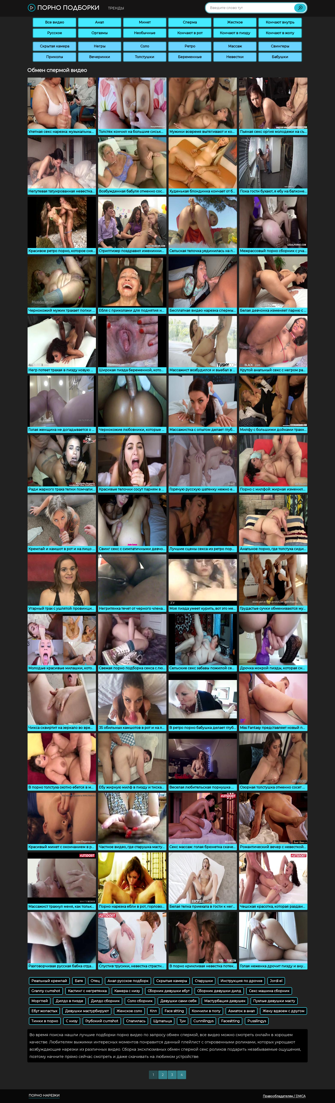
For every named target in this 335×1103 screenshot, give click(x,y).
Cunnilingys (203, 1021)
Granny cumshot (45, 991)
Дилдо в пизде (69, 1001)
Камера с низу (127, 991)
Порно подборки (63, 8)
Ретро (190, 46)
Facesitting (230, 1021)
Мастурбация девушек (224, 1001)
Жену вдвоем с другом (283, 1011)
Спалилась (135, 1021)
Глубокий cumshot (101, 1021)
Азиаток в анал (241, 1011)
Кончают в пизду (235, 33)
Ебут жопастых (44, 1011)
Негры (100, 46)
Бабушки (280, 57)
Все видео (54, 22)
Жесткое (235, 22)
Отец (95, 981)
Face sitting (174, 1011)
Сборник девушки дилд (219, 991)
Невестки (235, 57)
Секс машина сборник (269, 991)
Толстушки (144, 57)
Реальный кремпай (49, 981)
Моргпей (39, 1001)
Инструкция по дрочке (241, 981)
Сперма (190, 22)
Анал (99, 22)
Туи (182, 1021)
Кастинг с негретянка (87, 991)
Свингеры (280, 46)
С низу (72, 1021)
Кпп (153, 1011)
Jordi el (276, 981)
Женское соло (129, 1011)
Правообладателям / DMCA (284, 1096)
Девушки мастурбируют (87, 1011)
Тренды (116, 8)
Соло (144, 46)
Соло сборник (140, 1001)
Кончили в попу (206, 1011)
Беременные (190, 57)
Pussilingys (256, 1021)
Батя (79, 981)
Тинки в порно (44, 1021)
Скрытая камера (54, 46)
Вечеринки (99, 57)
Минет (145, 22)
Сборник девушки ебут (169, 991)
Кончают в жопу (280, 33)
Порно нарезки (44, 1095)
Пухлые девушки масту (274, 1001)
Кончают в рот (190, 33)
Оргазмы (99, 33)
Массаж (235, 46)
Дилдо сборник (105, 1001)
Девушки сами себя (178, 1001)
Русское (54, 33)
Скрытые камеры (171, 981)
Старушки (204, 981)
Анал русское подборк (127, 981)
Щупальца (162, 1021)
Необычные (144, 33)
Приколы (54, 57)
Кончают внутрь (280, 22)
